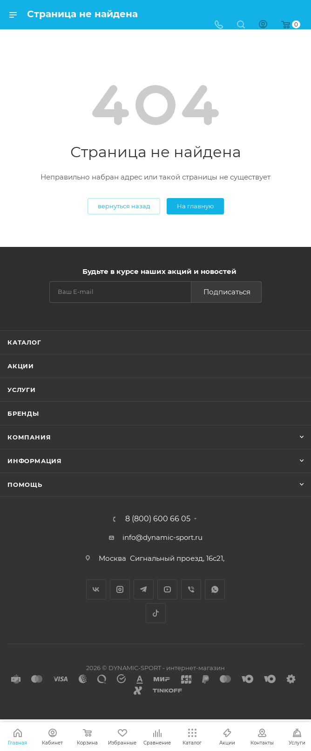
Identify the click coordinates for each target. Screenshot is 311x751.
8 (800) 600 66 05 (157, 519)
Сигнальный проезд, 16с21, (178, 558)
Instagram (120, 589)
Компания (29, 437)
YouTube (167, 589)
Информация (34, 461)
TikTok (156, 613)
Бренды (23, 413)
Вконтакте (96, 589)
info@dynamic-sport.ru (162, 537)
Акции (20, 366)
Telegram (144, 589)
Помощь (24, 484)
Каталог (24, 342)
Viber (191, 589)
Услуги (21, 389)
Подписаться (226, 291)
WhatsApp (215, 589)
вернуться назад (124, 206)
